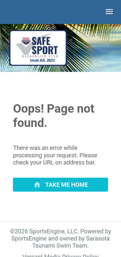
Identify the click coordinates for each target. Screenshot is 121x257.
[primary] (60, 185)
